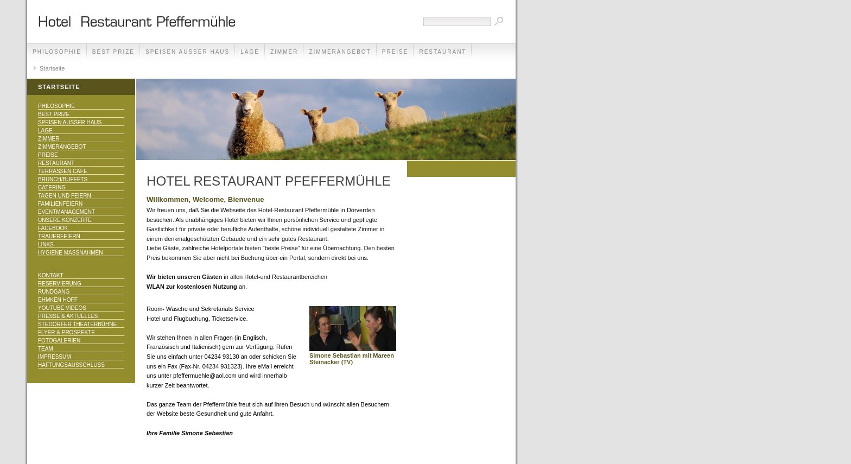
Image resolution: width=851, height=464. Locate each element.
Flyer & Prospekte (66, 332)
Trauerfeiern (59, 236)
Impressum (54, 357)
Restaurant (442, 52)
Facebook (53, 228)
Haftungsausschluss (71, 365)
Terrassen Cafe (62, 171)
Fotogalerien (59, 341)
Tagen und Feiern (64, 196)
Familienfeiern (60, 204)
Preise (395, 52)
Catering (52, 187)
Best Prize (113, 52)
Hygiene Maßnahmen (70, 253)
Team (45, 349)
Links (46, 244)
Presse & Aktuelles (68, 316)
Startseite (52, 68)
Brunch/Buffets (62, 179)
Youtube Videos (62, 308)
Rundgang (53, 292)
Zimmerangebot (340, 52)
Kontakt (50, 275)
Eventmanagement (66, 212)
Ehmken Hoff (58, 300)
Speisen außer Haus (187, 52)
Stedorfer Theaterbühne (77, 324)
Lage (249, 52)
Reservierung (59, 284)
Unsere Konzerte (65, 220)
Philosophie (57, 52)
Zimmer (284, 52)
